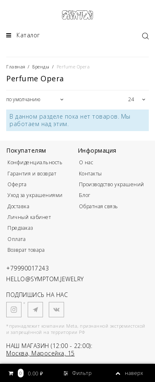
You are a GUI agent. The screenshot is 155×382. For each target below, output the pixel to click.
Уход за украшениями (35, 195)
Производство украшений (111, 184)
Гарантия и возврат (31, 173)
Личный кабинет (29, 217)
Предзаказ (20, 227)
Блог (85, 195)
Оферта (16, 184)
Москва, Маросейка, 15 (40, 353)
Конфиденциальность (34, 162)
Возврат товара (26, 249)
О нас (86, 162)
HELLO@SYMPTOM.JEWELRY (45, 279)
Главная (16, 66)
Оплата (16, 239)
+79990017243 (27, 268)
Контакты (90, 173)
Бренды (40, 66)
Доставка (18, 206)
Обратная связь (98, 206)
